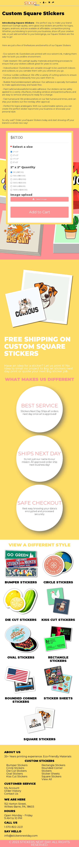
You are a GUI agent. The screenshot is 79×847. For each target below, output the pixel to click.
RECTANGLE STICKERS (58, 659)
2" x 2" (14, 152)
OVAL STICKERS (20, 657)
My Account (11, 788)
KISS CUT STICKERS (58, 620)
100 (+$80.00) (17, 176)
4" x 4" (14, 159)
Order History (12, 790)
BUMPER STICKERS (21, 582)
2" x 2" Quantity (22, 167)
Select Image (40, 199)
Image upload (21, 194)
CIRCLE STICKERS (58, 582)
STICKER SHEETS (58, 698)
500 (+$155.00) (17, 186)
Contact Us (11, 793)
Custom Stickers (39, 761)
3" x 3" (14, 155)
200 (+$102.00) (18, 179)
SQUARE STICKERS (40, 739)
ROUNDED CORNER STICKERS (21, 700)
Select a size (23, 146)
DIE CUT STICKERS (21, 620)
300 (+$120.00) (18, 183)
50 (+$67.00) (17, 172)
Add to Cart (39, 212)
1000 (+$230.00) (18, 190)
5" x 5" (14, 162)
